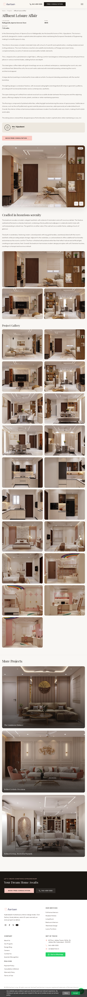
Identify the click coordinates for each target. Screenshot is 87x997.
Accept (75, 993)
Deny (66, 993)
